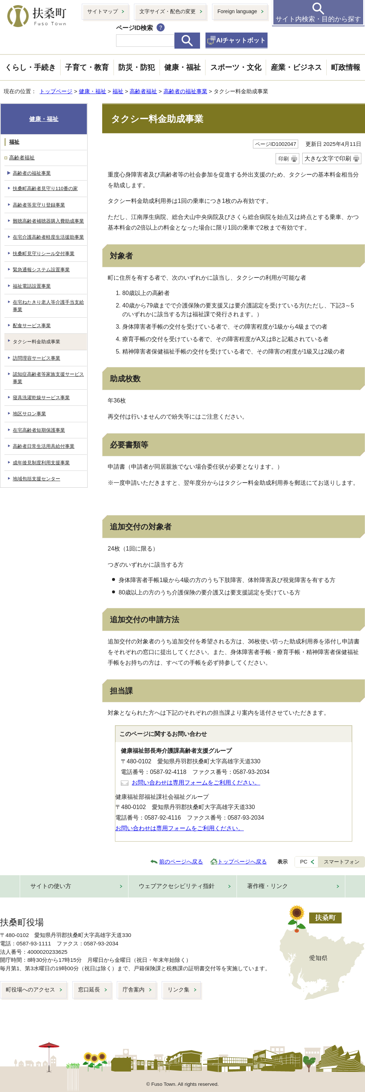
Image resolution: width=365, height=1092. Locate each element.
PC (303, 862)
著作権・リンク (267, 886)
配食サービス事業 (32, 325)
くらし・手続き (30, 67)
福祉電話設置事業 (32, 286)
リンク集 (178, 989)
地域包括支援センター (36, 478)
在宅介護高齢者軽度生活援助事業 (48, 237)
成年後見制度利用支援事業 (41, 462)
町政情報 (345, 67)
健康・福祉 (182, 67)
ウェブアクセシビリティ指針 (177, 886)
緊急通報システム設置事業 (41, 269)
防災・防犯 (136, 67)
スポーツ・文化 (235, 67)
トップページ (55, 91)
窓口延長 (89, 989)
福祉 (117, 91)
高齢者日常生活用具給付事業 (43, 446)
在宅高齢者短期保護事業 (39, 430)
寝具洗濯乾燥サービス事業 (41, 397)
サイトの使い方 (50, 886)
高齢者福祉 (143, 91)
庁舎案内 (134, 989)
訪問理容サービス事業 (36, 358)
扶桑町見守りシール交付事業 (43, 253)
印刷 (283, 159)
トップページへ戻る (242, 861)
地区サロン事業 (29, 413)
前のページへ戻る (181, 861)
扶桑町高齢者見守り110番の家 (45, 188)
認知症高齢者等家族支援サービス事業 (48, 377)
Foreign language (237, 11)
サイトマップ (102, 11)
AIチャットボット (241, 40)
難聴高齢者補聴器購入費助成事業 (48, 221)
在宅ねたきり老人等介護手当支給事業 (48, 305)
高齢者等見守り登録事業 (39, 205)
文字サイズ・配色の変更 (167, 11)
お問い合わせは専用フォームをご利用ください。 (196, 782)
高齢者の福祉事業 (185, 91)
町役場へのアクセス (30, 989)
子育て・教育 (87, 67)
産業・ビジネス (296, 67)
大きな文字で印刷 (327, 158)
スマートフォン (342, 862)
